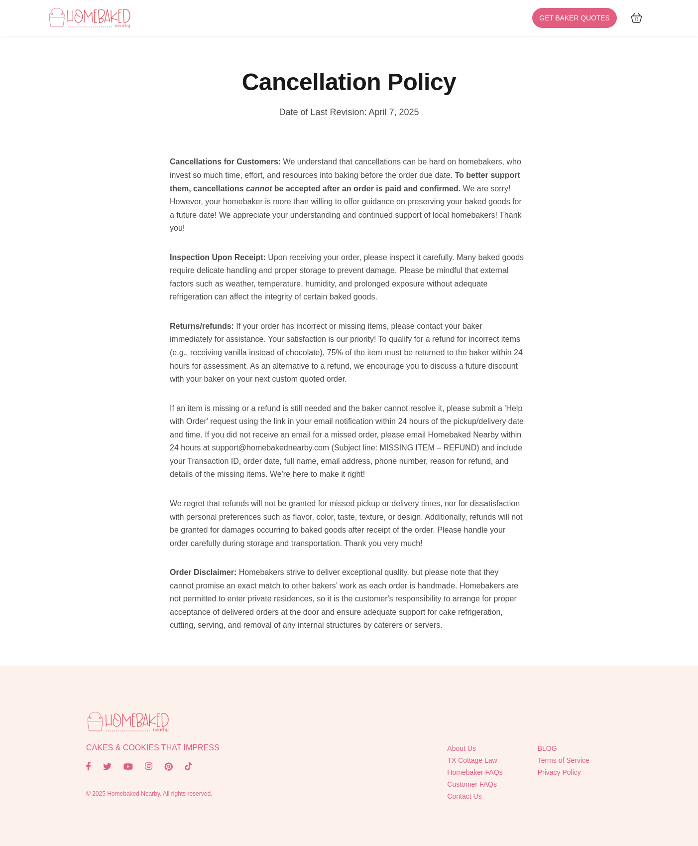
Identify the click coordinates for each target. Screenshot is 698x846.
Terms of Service (563, 760)
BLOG (547, 748)
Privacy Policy (559, 772)
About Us (461, 748)
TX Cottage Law (472, 760)
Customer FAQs (472, 784)
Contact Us (464, 796)
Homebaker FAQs (474, 772)
